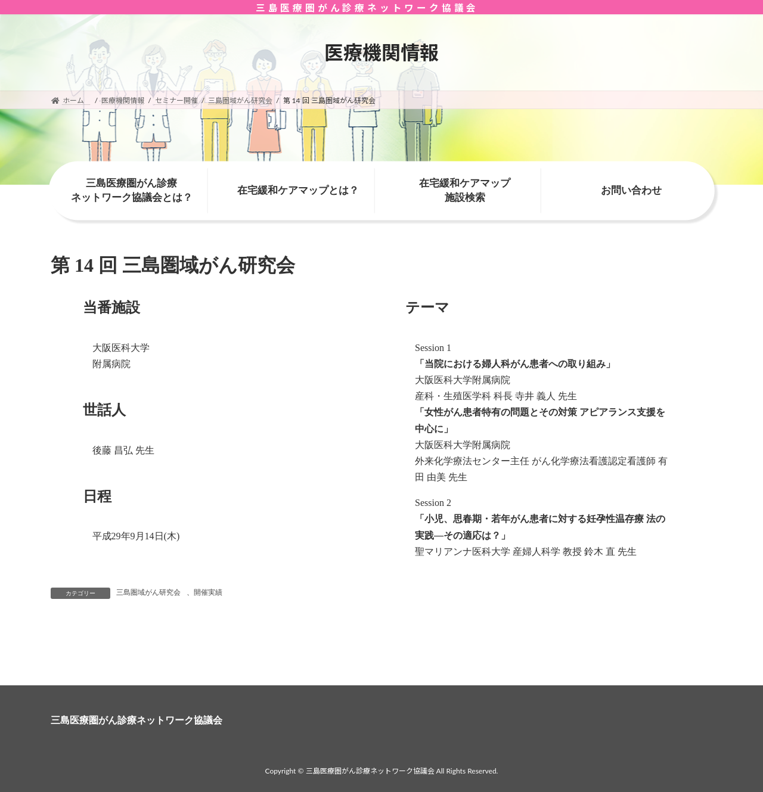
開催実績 (208, 592)
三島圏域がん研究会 (148, 592)
